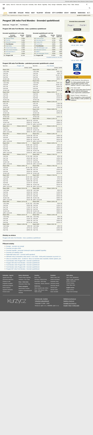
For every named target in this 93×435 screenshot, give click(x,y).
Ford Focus (39, 44)
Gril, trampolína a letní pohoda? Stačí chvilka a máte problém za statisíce (81, 98)
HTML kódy (75, 305)
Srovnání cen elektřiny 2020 (14, 252)
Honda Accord (39, 38)
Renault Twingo (10, 38)
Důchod (47, 12)
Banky (20, 275)
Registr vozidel (69, 279)
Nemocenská (22, 288)
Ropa (36, 290)
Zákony (65, 4)
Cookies (45, 299)
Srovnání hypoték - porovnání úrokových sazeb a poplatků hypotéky (26, 250)
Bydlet (87, 1)
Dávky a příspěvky (23, 286)
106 (23, 65)
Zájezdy (75, 1)
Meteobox (83, 1)
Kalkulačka (59, 4)
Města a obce (53, 277)
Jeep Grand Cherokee (11, 49)
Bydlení (20, 12)
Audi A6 (8, 53)
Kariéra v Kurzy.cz (69, 301)
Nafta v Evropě (38, 291)
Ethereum (47, 283)
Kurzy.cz (4, 15)
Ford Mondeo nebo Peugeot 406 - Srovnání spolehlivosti (22, 260)
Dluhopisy (37, 279)
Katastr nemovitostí (55, 279)
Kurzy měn (25, 4)
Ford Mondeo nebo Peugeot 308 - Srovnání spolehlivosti (22, 264)
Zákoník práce (53, 287)
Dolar (28, 279)
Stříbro (46, 288)
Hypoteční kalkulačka (8, 289)
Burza (36, 277)
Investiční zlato (40, 288)
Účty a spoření (57, 12)
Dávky (66, 12)
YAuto (79, 1)
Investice (37, 275)
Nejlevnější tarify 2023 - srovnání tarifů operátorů (20, 254)
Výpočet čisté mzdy (7, 277)
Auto (8, 15)
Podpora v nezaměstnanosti (25, 290)
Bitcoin (39, 4)
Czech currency (70, 289)
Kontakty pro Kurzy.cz (70, 303)
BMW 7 (38, 51)
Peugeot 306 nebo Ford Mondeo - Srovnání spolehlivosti (22, 262)
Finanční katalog (70, 283)
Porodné (27, 288)
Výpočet (11, 275)
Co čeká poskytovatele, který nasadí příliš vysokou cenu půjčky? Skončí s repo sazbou (80, 83)
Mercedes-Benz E (40, 40)
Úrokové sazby (22, 277)
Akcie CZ (13, 4)
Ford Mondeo (24, 25)
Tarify (49, 4)
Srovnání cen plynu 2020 (13, 248)
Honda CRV (39, 42)
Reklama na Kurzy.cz (70, 299)
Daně (51, 291)
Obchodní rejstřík (69, 1)
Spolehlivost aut (13, 15)
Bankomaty (26, 275)
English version (70, 287)
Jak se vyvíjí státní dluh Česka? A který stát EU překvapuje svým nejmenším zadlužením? (81, 91)
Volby (67, 285)
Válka (72, 4)
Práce (69, 4)
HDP (42, 281)
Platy (29, 284)
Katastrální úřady (54, 281)
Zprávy (8, 4)
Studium (91, 1)
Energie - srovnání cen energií (15, 246)
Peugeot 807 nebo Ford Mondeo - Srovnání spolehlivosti (22, 269)
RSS (70, 305)
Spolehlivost (75, 277)
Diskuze (77, 4)
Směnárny (21, 279)
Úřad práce (21, 284)
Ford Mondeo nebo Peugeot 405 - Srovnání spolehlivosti (22, 267)
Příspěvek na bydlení (8, 283)
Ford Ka (8, 40)
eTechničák (73, 281)
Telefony (40, 12)
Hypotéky (44, 4)
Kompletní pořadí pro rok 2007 (54, 57)
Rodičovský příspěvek (8, 285)
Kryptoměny (37, 283)
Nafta (46, 290)
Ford (48, 65)
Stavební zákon (54, 289)
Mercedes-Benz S (10, 51)
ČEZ (39, 277)
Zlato (35, 4)
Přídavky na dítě (6, 281)
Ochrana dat (38, 299)
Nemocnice (81, 12)
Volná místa (25, 282)
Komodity (31, 4)
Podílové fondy (43, 279)
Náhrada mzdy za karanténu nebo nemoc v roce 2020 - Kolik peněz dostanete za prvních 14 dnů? (34, 256)
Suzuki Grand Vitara (11, 47)
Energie (54, 4)
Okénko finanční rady (71, 77)
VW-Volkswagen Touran (42, 53)
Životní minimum (6, 287)
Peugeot (19, 65)
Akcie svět (18, 4)
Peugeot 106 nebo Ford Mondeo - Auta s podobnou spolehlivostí (22, 238)
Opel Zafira (9, 46)
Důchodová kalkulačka (8, 279)
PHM (39, 290)
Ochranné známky (54, 283)
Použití (66, 305)
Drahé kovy (37, 286)
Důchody (21, 292)
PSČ (58, 277)
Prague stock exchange (72, 291)
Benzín (42, 290)
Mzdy (33, 12)
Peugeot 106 (14, 25)
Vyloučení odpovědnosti (42, 301)
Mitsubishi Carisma (11, 42)
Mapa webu (72, 285)
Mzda (25, 284)
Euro (25, 279)
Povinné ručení (6, 291)
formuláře (56, 291)
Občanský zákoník (54, 285)
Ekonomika (37, 281)
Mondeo (52, 65)
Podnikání (53, 275)
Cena (71, 277)
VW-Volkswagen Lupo (41, 47)
